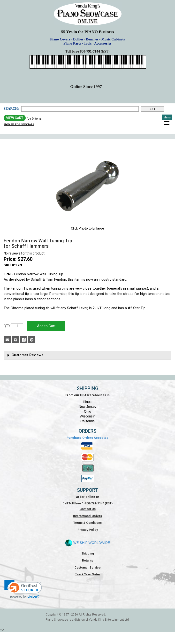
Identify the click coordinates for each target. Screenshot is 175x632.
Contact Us (88, 509)
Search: (11, 108)
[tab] (87, 355)
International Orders (87, 516)
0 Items (36, 118)
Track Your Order (87, 574)
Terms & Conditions (87, 522)
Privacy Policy (87, 530)
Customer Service (88, 567)
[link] (23, 589)
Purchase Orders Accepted (87, 437)
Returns (87, 560)
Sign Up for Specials (19, 124)
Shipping (87, 553)
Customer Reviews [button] (27, 355)
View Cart (14, 118)
